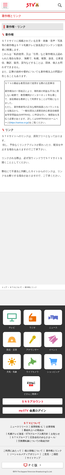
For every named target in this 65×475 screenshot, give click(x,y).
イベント (53, 349)
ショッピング (53, 371)
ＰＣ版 (32, 465)
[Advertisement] (32, 204)
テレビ (12, 327)
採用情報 (35, 426)
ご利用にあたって (12, 450)
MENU (5, 5)
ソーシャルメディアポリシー (24, 454)
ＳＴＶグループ (19, 437)
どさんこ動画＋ (31, 394)
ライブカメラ (32, 371)
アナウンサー (32, 349)
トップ (4, 287)
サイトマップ (33, 457)
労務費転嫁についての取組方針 (34, 440)
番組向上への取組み (34, 430)
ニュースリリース (19, 426)
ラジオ (32, 327)
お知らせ (55, 433)
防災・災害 (12, 349)
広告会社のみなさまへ (41, 437)
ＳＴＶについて (16, 287)
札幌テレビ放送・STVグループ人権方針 (28, 433)
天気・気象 (12, 371)
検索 (60, 5)
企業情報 (50, 426)
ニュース (53, 327)
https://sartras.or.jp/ (19, 122)
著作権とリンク (54, 450)
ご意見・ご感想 (50, 454)
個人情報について (34, 450)
